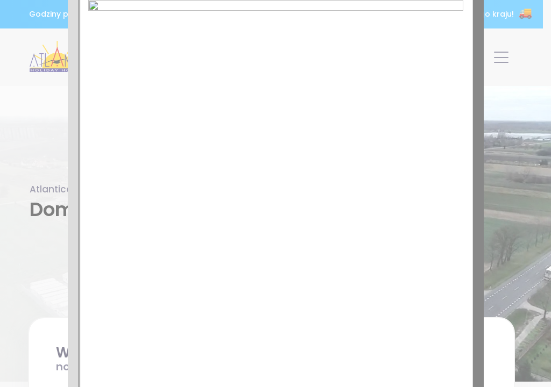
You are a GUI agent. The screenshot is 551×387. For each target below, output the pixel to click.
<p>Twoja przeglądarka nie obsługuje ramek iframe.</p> (275, 193)
